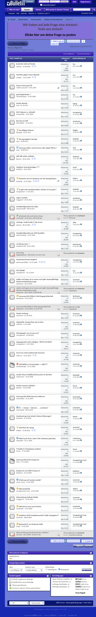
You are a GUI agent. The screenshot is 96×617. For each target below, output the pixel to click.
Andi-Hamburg (21, 235)
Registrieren (85, 2)
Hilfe (74, 2)
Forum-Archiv (36, 19)
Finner (18, 451)
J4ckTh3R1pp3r (21, 97)
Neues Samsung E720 (24, 85)
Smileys (78, 582)
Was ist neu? (14, 10)
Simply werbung (22, 313)
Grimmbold (20, 410)
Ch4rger (19, 78)
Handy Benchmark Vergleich (26, 259)
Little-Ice (19, 356)
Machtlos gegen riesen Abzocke (27, 75)
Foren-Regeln (80, 593)
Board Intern (23, 19)
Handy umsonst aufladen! (25, 385)
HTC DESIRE (20, 270)
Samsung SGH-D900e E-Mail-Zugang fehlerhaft (36, 296)
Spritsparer (20, 298)
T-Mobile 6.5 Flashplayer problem (28, 449)
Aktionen (32, 13)
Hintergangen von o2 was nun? (27, 333)
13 (67, 298)
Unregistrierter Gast (23, 491)
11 (78, 41)
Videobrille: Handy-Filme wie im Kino (29, 322)
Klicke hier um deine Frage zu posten (50, 35)
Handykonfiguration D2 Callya (27, 206)
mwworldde (20, 114)
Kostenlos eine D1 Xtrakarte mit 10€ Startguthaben (37, 178)
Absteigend (63, 569)
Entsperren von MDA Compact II (28, 471)
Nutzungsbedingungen (74, 603)
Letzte (54, 44)
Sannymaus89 (21, 209)
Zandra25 (19, 517)
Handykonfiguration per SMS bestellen (30, 233)
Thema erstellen (18, 43)
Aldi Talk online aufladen (25, 156)
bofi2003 (19, 169)
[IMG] (77, 584)
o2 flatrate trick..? (22, 244)
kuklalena (19, 473)
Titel (11, 58)
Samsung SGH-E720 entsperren (27, 460)
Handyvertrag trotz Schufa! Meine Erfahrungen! (33, 416)
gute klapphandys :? (23, 94)
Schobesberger (21, 366)
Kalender (24, 13)
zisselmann (81, 216)
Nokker (18, 431)
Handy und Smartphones (53, 19)
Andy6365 (19, 441)
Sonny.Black (20, 399)
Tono (18, 462)
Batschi (18, 159)
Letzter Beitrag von (80, 58)
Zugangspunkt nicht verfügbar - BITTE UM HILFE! (34, 342)
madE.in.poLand (21, 88)
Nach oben (88, 546)
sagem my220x (21, 198)
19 (67, 159)
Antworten (65, 58)
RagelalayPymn (21, 255)
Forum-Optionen (68, 54)
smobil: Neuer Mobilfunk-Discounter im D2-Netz (34, 375)
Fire (79, 307)
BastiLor (19, 388)
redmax (18, 67)
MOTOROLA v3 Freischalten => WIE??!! (33, 364)
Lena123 (19, 535)
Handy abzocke (21, 103)
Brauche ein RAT (22, 121)
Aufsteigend (50, 569)
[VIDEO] (78, 587)
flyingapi (19, 132)
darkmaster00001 (22, 262)
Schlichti (19, 324)
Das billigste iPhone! (26, 130)
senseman (81, 253)
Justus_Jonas (20, 482)
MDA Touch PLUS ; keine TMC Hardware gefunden (37, 438)
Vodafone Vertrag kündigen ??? (27, 167)
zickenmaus (20, 377)
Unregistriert (20, 192)
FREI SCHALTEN (24, 489)
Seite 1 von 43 (58, 41)
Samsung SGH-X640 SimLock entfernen (30, 396)
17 (67, 225)
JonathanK (19, 509)
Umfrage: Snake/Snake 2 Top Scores (29, 222)
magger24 (19, 200)
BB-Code (78, 579)
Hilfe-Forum (60, 603)
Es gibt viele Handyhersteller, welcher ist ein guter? (37, 189)
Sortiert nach (30, 567)
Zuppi (18, 526)
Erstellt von (18, 58)
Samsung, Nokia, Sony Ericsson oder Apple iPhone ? (38, 148)
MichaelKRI (20, 123)
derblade (19, 181)
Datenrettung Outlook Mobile (27, 497)
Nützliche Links (43, 13)
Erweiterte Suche (87, 13)
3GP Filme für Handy (26, 428)
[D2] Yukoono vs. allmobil (25, 112)
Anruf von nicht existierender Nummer (30, 353)
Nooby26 (19, 418)
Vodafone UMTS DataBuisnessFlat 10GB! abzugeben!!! (39, 515)
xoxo (17, 141)
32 (67, 262)
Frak (17, 105)
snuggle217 (20, 499)
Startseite (11, 13)
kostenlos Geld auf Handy (25, 64)
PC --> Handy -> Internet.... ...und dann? (33, 408)
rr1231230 (19, 218)
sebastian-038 (21, 246)
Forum (27, 10)
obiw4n (18, 225)
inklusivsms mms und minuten (30, 506)
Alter (11, 567)
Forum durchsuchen (83, 54)
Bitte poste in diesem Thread (57, 10)
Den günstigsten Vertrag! (28, 139)
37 (67, 181)
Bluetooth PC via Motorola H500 (31, 524)
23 (67, 66)
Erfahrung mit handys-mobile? (30, 480)
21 (67, 77)
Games (38, 10)
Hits (65, 60)
